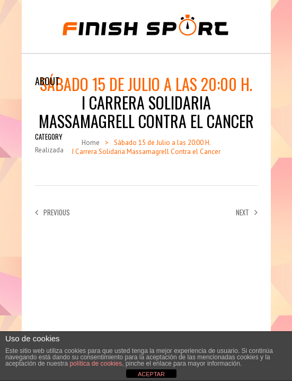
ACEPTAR (151, 374)
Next (247, 212)
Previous (52, 212)
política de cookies (95, 363)
